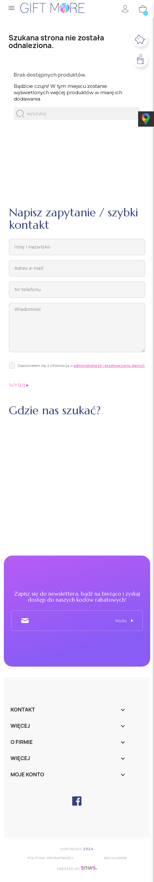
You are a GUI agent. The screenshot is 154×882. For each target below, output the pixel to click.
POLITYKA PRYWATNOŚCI (50, 858)
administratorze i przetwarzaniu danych (109, 365)
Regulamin (115, 858)
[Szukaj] (77, 113)
